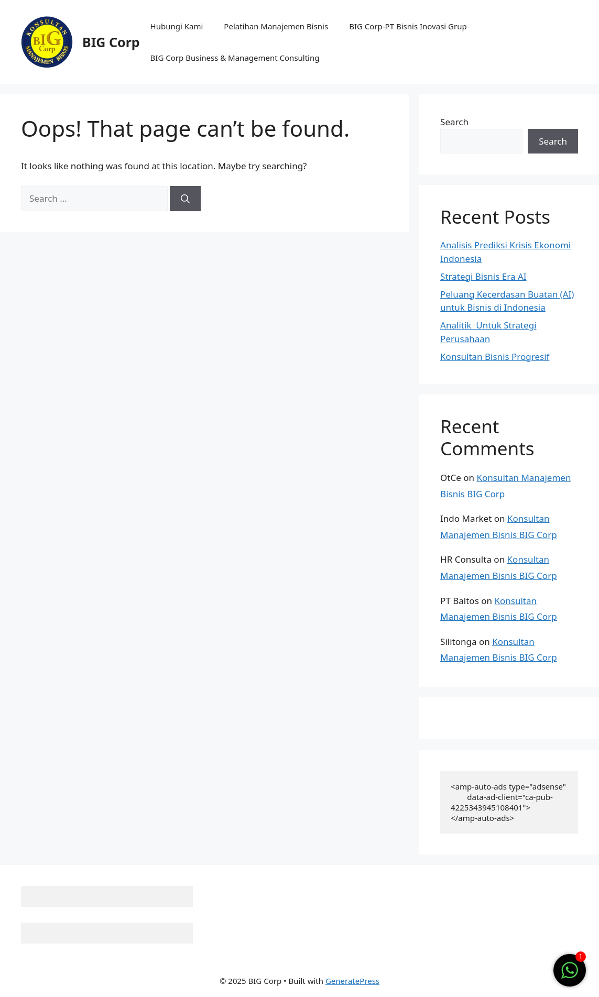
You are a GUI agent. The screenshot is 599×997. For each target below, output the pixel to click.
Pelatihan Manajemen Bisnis (276, 26)
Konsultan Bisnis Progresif (494, 356)
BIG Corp (111, 42)
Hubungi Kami (176, 26)
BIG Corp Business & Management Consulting (235, 57)
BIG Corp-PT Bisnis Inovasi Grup (408, 26)
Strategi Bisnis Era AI (483, 276)
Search (454, 122)
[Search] (185, 198)
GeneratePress (352, 981)
